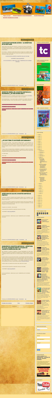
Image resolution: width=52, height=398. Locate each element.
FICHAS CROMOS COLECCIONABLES (22, 15)
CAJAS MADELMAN (39, 15)
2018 (39, 146)
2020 (39, 142)
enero (40, 193)
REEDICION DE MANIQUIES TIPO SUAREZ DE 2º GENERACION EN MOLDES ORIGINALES (43, 238)
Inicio (19, 303)
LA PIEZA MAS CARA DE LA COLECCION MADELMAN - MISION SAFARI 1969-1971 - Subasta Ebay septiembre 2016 (43, 291)
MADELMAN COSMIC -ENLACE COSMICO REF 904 (45, 248)
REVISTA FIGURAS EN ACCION (10, 17)
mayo (40, 186)
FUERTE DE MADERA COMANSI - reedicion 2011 (46, 226)
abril (40, 188)
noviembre (41, 152)
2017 (39, 147)
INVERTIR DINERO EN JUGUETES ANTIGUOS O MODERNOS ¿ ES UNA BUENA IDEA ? (16, 93)
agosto (40, 157)
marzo (40, 190)
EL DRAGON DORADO (24, 261)
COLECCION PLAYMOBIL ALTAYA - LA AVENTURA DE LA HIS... (43, 160)
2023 (39, 139)
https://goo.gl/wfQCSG (11, 211)
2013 (39, 198)
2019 (39, 144)
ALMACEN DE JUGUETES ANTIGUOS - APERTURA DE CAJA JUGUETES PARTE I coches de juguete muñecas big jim (17, 248)
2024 (39, 137)
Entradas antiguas (29, 303)
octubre (40, 154)
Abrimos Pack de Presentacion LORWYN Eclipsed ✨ (45, 221)
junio (40, 185)
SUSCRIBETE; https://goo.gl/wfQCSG (17, 58)
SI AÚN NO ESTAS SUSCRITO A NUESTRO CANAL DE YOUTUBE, (17, 56)
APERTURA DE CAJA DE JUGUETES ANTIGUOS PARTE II (43, 174)
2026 (39, 134)
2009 (39, 205)
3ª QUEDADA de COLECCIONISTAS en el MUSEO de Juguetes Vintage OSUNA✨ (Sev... (45, 269)
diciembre (41, 150)
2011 (39, 201)
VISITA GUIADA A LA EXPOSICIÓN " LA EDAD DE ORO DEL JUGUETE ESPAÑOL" (46, 312)
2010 (39, 203)
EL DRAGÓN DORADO (11, 85)
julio (40, 183)
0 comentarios (21, 85)
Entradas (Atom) (20, 306)
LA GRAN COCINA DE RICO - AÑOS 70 (46, 301)
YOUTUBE (30, 95)
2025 (39, 136)
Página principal (6, 15)
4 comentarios (21, 133)
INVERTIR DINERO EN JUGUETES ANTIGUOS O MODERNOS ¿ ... (42, 166)
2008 (39, 206)
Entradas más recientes (7, 303)
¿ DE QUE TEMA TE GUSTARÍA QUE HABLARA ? (16, 140)
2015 (39, 195)
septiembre (41, 155)
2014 (39, 197)
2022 (39, 141)
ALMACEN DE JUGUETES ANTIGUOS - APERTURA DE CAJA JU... (42, 179)
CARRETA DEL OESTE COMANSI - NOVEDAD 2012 (45, 258)
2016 (39, 149)
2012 (39, 200)
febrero (40, 191)
